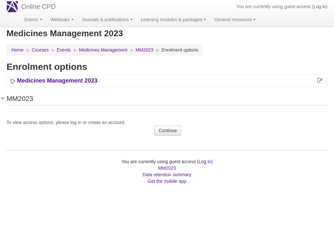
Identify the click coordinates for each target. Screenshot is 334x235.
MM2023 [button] (20, 98)
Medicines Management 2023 (57, 81)
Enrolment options (179, 50)
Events (33, 19)
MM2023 (167, 168)
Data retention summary (167, 174)
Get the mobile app (167, 181)
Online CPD (38, 6)
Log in (319, 6)
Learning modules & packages (173, 19)
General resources (235, 19)
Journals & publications (107, 19)
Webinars (62, 19)
